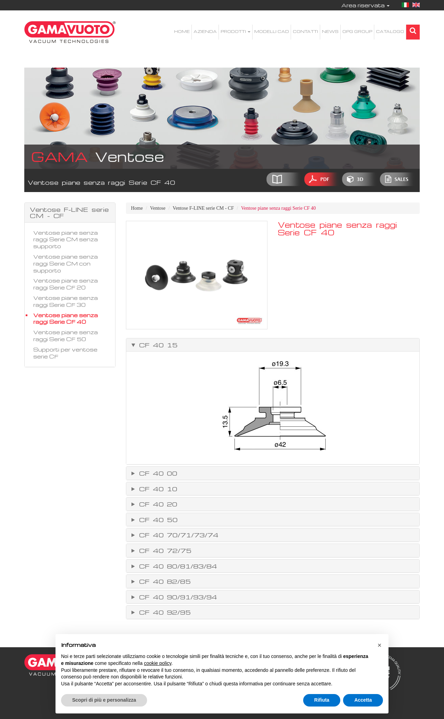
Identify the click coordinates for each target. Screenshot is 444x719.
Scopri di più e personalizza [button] (104, 700)
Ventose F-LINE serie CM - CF (203, 208)
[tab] (273, 345)
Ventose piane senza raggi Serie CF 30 (65, 301)
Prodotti (235, 31)
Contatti (305, 31)
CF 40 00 (157, 473)
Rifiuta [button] (322, 700)
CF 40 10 (157, 489)
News (330, 31)
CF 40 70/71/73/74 (177, 535)
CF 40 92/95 (163, 612)
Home (182, 31)
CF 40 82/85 (163, 581)
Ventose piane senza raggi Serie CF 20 (65, 284)
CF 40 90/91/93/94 (176, 597)
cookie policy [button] (157, 663)
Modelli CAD (271, 31)
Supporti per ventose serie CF (65, 353)
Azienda (205, 31)
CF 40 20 (157, 504)
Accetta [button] (363, 700)
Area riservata (365, 5)
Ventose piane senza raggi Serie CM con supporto (65, 263)
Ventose (157, 208)
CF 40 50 (157, 520)
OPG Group (357, 31)
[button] (379, 645)
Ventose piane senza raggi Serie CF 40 (65, 319)
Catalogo (390, 31)
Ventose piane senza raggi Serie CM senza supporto (65, 239)
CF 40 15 (157, 345)
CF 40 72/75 (164, 550)
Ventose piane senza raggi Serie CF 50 (65, 336)
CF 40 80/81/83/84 (176, 566)
